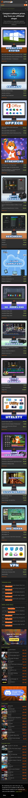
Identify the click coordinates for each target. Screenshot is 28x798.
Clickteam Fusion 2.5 (7, 459)
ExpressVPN (5, 574)
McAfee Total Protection (8, 95)
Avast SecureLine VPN (7, 569)
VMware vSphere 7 (6, 281)
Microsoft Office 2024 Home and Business (10, 128)
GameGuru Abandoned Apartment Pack (12, 461)
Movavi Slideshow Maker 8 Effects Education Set (10, 348)
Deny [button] (4, 795)
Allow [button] (12, 795)
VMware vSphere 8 (6, 276)
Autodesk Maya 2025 (7, 311)
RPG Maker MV (5, 532)
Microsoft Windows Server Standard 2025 (12, 54)
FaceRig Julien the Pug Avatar (9, 165)
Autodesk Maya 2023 (7, 315)
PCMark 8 (4, 244)
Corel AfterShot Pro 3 (7, 202)
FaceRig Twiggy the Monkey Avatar (10, 167)
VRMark (4, 240)
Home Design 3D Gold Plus (8, 500)
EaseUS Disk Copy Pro (7, 421)
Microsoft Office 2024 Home (9, 130)
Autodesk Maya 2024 (7, 313)
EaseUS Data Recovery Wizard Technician (9, 427)
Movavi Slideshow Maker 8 (8, 350)
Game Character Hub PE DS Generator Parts (11, 537)
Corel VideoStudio (6, 387)
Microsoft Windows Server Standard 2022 (12, 56)
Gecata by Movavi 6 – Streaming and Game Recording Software (11, 170)
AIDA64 (3, 242)
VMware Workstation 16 (8, 278)
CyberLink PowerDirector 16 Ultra (10, 208)
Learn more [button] (19, 791)
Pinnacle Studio (6, 385)
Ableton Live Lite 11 (6, 353)
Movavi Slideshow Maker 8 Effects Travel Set (12, 205)
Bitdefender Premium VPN (8, 572)
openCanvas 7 (5, 498)
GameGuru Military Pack (8, 463)
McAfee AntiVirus (6, 93)
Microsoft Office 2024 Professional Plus (11, 133)
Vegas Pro (4, 389)
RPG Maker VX (5, 534)
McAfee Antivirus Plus (7, 90)
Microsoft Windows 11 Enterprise (10, 58)
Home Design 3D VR (7, 495)
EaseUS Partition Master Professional (11, 423)
